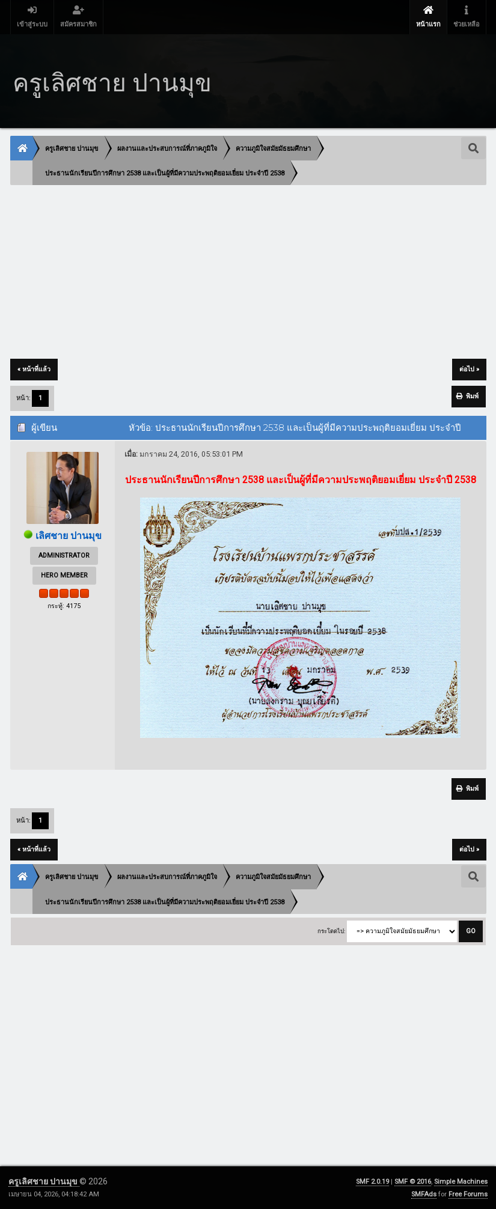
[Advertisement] (248, 273)
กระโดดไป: (331, 931)
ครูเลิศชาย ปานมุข (43, 1181)
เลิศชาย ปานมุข (68, 535)
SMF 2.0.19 (372, 1182)
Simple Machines (461, 1182)
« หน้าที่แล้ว (34, 369)
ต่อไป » (469, 369)
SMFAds (423, 1194)
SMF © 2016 (412, 1182)
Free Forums (468, 1194)
